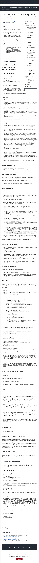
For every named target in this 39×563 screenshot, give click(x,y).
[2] (16, 60)
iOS (3, 9)
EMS (9, 546)
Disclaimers (27, 554)
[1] (14, 22)
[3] (21, 460)
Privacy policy (12, 554)
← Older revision (8, 18)
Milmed (12, 546)
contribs (29, 16)
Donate (19, 559)
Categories (5, 546)
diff (3, 18)
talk (26, 16)
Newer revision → (24, 18)
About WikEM (20, 554)
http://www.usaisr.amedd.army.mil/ (11, 536)
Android (7, 9)
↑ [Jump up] (4, 535)
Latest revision (15, 18)
